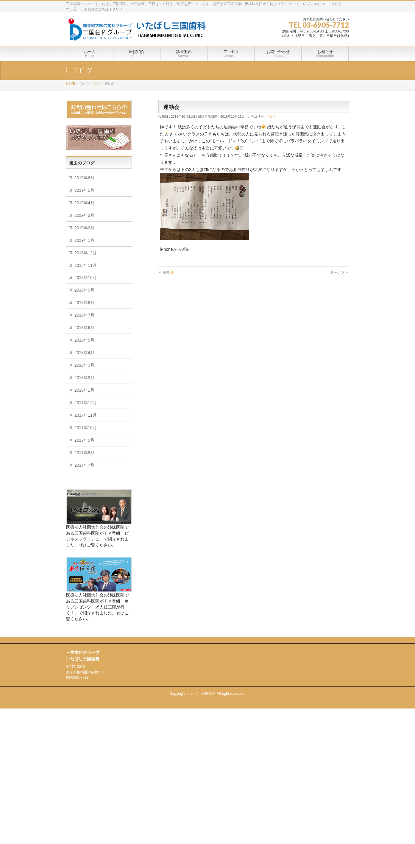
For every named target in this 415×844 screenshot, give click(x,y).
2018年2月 (84, 377)
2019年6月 (84, 177)
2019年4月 (84, 202)
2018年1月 (84, 390)
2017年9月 (84, 440)
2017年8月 (84, 452)
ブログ (271, 116)
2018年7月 (84, 315)
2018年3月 (84, 365)
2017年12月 (85, 402)
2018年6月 (84, 327)
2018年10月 (85, 277)
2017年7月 (84, 465)
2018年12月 (85, 252)
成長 (166, 272)
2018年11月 (85, 265)
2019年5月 (84, 190)
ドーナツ (339, 272)
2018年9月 (84, 290)
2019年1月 (84, 240)
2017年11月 (85, 415)
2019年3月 (84, 215)
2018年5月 (84, 340)
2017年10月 (85, 427)
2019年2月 (84, 227)
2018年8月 (84, 302)
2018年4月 (84, 352)
